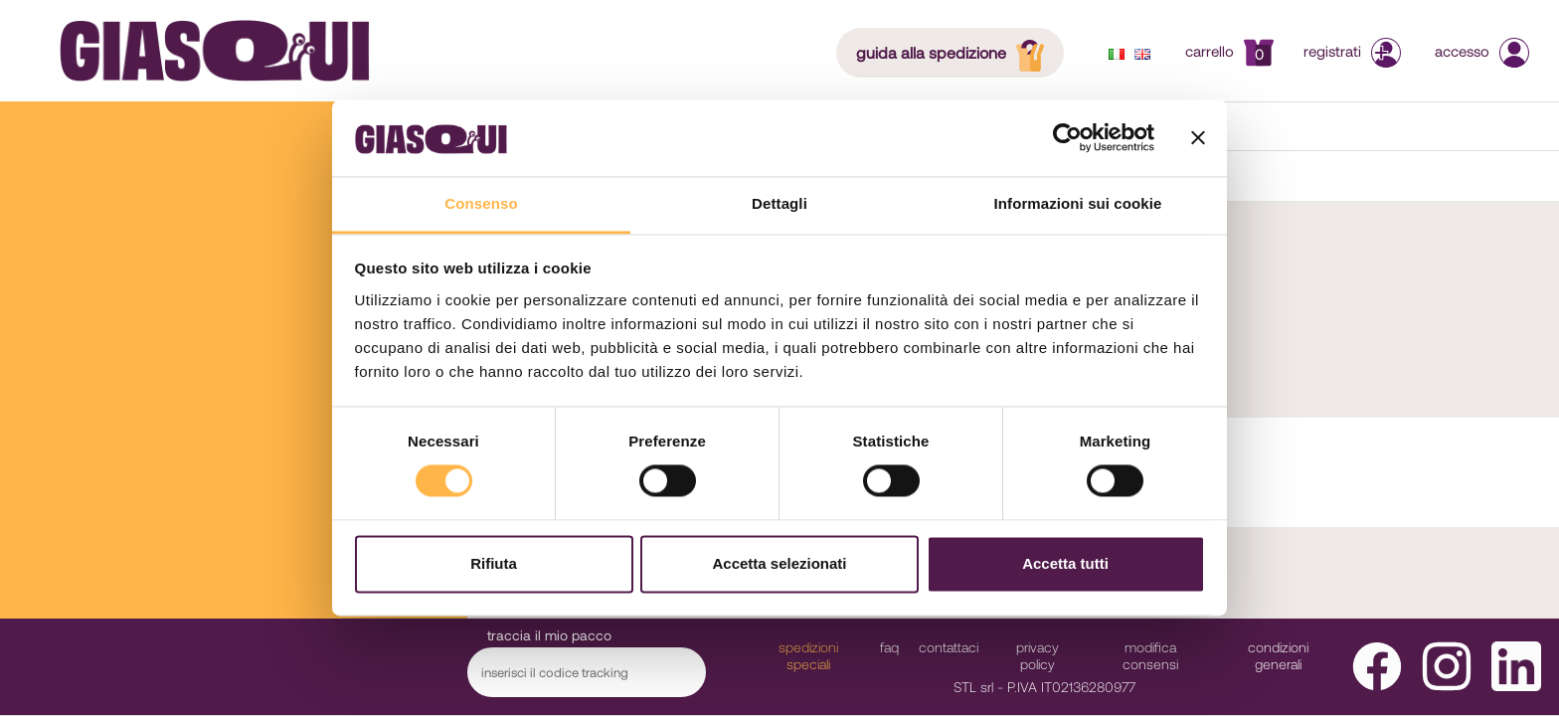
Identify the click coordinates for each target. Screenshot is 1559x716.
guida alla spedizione (956, 52)
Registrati (1354, 51)
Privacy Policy (1037, 655)
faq (889, 646)
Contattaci (948, 646)
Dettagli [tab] (779, 203)
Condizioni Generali (1278, 655)
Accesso (1482, 51)
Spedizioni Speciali (808, 655)
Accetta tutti (1065, 563)
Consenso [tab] (480, 203)
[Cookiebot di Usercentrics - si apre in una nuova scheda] (1067, 138)
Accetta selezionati (779, 563)
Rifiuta (493, 563)
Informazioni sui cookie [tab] (1078, 203)
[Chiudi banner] (1198, 138)
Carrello (1229, 51)
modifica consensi (1150, 655)
